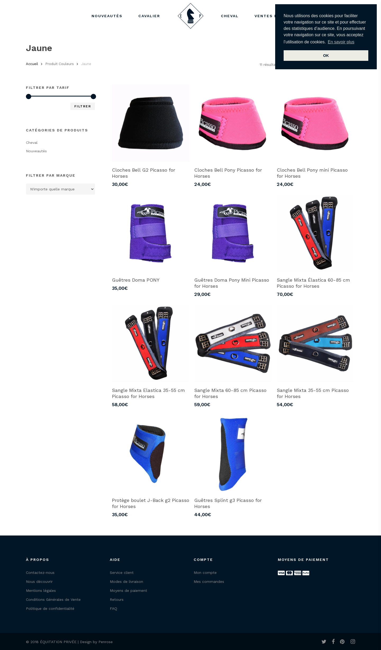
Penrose (105, 642)
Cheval (32, 142)
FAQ (113, 608)
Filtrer (82, 106)
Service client (122, 572)
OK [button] (326, 55)
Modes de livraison (126, 581)
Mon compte (205, 572)
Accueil (32, 64)
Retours (117, 599)
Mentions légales (41, 590)
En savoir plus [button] (341, 42)
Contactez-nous (40, 572)
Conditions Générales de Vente (53, 599)
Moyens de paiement (128, 590)
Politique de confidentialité (50, 608)
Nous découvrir (39, 581)
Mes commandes (209, 581)
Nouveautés (36, 151)
